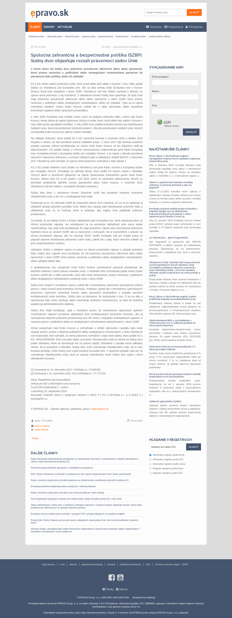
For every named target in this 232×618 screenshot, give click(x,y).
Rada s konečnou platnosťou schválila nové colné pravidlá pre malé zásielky (67, 492)
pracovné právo (105, 36)
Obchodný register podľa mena (167, 464)
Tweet (35, 438)
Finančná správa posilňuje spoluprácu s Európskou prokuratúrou (62, 468)
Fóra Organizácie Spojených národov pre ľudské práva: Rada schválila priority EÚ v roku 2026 (76, 499)
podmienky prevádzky (92, 564)
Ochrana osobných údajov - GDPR (171, 564)
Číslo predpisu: (160, 76)
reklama (73, 564)
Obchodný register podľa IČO (166, 459)
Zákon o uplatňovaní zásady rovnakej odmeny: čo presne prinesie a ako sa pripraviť (171, 185)
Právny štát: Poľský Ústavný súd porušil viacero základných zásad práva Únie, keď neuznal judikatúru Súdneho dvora (84, 521)
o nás (62, 564)
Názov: (156, 91)
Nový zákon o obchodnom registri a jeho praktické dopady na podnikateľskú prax (172, 297)
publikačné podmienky (130, 564)
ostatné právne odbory (159, 36)
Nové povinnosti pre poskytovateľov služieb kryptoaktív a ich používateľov (175, 375)
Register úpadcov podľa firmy (166, 468)
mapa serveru (48, 564)
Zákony (123, 589)
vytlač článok (41, 429)
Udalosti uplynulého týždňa (165, 401)
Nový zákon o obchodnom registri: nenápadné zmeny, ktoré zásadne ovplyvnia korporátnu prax (174, 158)
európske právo (138, 36)
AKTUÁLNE (64, 27)
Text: (154, 105)
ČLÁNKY (35, 27)
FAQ (148, 564)
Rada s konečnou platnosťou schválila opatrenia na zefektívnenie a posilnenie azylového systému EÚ (80, 480)
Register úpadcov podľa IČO (166, 473)
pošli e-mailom (42, 426)
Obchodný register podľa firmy (166, 455)
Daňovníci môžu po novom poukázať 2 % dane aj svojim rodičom (172, 347)
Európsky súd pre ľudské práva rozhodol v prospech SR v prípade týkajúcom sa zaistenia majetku (78, 514)
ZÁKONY (49, 27)
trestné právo (122, 36)
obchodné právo (55, 36)
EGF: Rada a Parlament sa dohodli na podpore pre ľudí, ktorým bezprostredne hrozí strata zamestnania (81, 474)
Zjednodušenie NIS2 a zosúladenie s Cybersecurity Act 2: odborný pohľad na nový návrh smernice (172, 323)
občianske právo (36, 36)
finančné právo (72, 36)
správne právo (89, 36)
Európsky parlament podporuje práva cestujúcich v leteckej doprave (63, 486)
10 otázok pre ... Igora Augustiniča (168, 237)
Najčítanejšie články (169, 149)
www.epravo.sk (99, 408)
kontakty (111, 564)
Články (109, 589)
